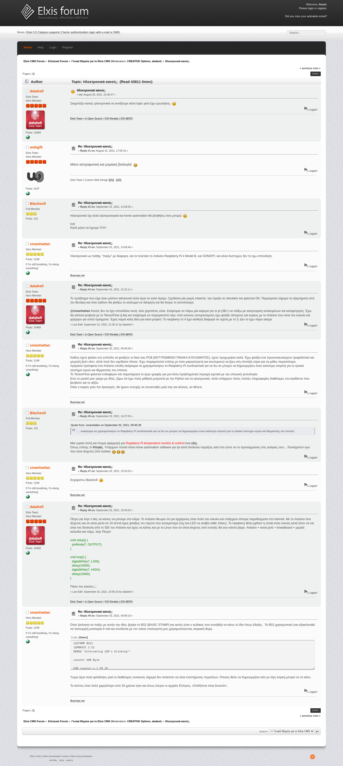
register (322, 8)
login (311, 8)
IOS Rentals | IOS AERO (119, 118)
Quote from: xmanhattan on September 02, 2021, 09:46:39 (106, 425)
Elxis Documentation (82, 756)
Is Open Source (93, 118)
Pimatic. (98, 447)
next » (317, 68)
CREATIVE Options (138, 61)
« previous (306, 68)
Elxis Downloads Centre (56, 756)
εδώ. (194, 443)
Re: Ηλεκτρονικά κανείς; (95, 146)
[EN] (111, 179)
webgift (36, 147)
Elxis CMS (35, 756)
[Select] (83, 637)
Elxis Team (76, 118)
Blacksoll (38, 203)
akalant (156, 61)
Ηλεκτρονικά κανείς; (91, 90)
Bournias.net (77, 275)
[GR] (118, 179)
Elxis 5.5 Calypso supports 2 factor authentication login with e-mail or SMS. (73, 32)
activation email (316, 16)
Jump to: (263, 731)
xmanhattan (40, 244)
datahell (37, 91)
